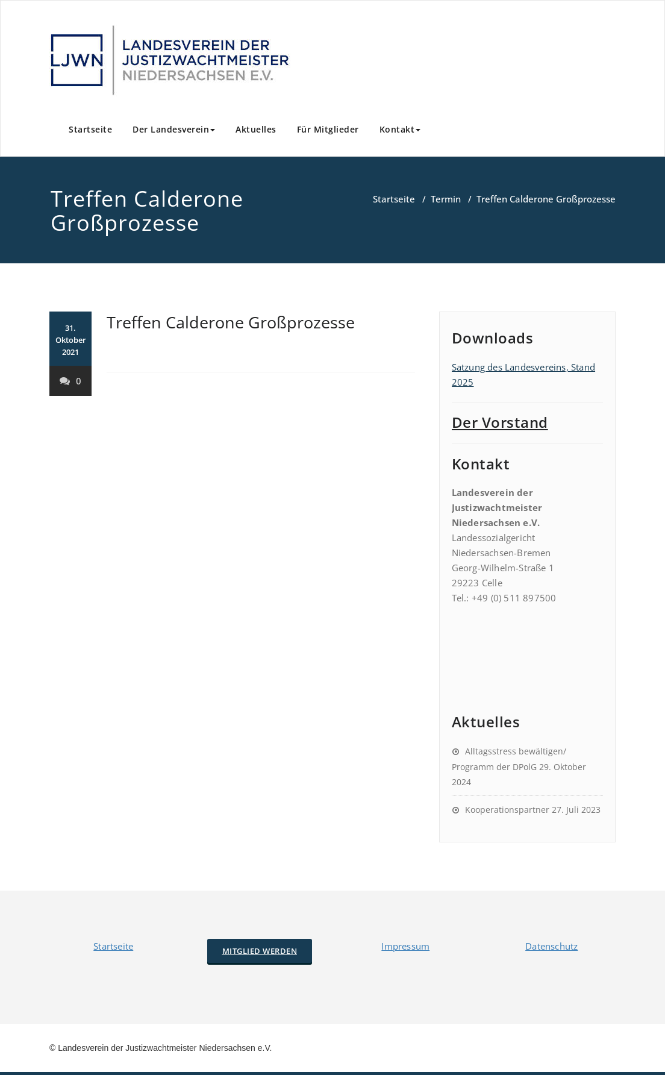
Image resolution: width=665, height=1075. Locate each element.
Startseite (90, 129)
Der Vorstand (500, 422)
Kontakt (400, 129)
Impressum (405, 946)
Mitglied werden (260, 950)
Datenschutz (551, 946)
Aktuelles (256, 129)
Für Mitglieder (328, 129)
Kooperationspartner (507, 809)
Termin (446, 199)
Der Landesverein (174, 129)
